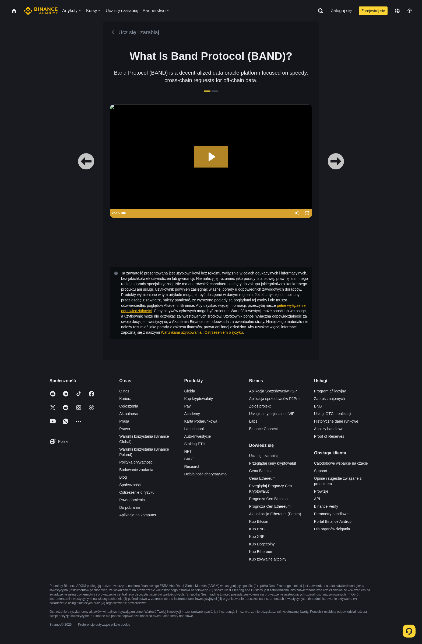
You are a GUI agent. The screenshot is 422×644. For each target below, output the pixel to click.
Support (320, 471)
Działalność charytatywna (205, 474)
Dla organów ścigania (332, 529)
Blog (123, 477)
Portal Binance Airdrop (332, 521)
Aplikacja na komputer (137, 515)
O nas (124, 391)
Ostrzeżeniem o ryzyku (224, 332)
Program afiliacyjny (330, 391)
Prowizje (321, 491)
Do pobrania (129, 507)
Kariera (125, 398)
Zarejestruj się (373, 11)
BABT (189, 459)
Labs (253, 421)
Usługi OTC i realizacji (332, 414)
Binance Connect (263, 429)
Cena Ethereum (262, 478)
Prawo (124, 429)
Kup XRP (257, 536)
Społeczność (129, 485)
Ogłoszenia (128, 406)
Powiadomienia (132, 500)
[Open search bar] (319, 11)
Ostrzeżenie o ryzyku (136, 492)
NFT (187, 451)
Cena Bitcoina (261, 471)
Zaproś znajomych (329, 398)
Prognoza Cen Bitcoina (268, 499)
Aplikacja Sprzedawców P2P (273, 391)
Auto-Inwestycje (197, 436)
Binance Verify (326, 506)
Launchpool (193, 429)
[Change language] (397, 11)
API (317, 499)
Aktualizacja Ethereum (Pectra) (275, 514)
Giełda (189, 391)
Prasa (124, 421)
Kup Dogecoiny (262, 544)
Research (192, 466)
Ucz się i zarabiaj (263, 456)
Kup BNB (257, 529)
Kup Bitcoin (258, 521)
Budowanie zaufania (136, 470)
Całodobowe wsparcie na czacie (341, 463)
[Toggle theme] (410, 10)
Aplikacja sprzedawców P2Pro (274, 398)
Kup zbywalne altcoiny (268, 559)
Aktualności (129, 414)
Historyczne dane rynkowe (336, 421)
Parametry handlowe (331, 514)
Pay (187, 406)
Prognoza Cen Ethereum (270, 506)
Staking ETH (194, 444)
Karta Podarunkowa (200, 421)
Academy (192, 414)
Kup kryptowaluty (198, 398)
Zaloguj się (341, 10)
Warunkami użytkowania (181, 332)
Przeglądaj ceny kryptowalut (272, 463)
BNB (318, 406)
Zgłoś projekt (260, 406)
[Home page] (41, 10)
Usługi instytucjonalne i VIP (272, 414)
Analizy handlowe (328, 429)
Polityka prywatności (136, 462)
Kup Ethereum (261, 551)
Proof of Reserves (329, 436)
